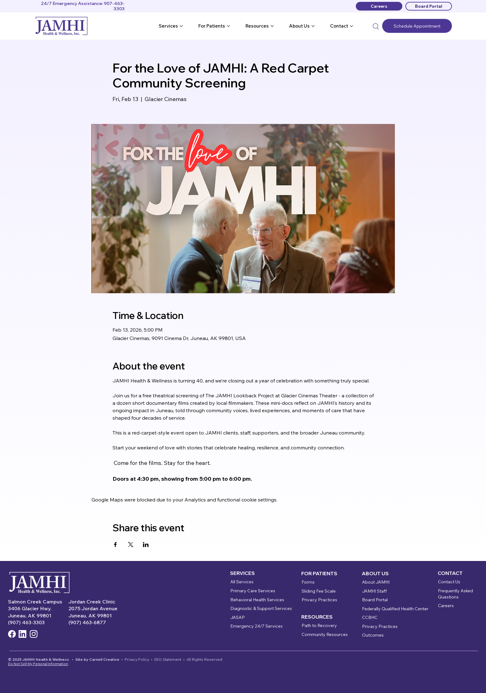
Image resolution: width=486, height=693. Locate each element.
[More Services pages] (181, 26)
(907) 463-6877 (87, 622)
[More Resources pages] (272, 26)
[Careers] (379, 6)
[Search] (375, 26)
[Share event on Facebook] (115, 544)
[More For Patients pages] (228, 26)
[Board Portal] (428, 6)
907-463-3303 (114, 6)
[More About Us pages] (313, 26)
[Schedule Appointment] (417, 26)
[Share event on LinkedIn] (146, 544)
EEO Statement (167, 659)
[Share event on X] (131, 544)
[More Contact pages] (351, 26)
